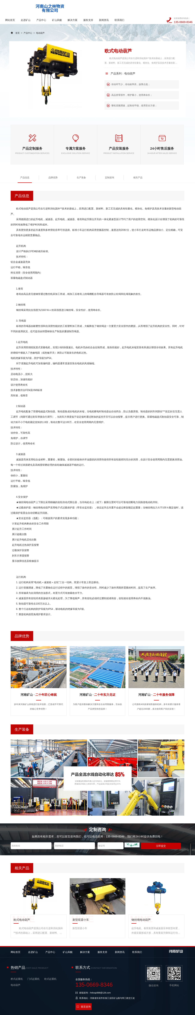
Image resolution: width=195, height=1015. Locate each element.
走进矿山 (59, 6)
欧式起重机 (50, 968)
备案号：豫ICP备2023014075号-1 (63, 1011)
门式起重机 (33, 968)
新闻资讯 (136, 6)
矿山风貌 (90, 6)
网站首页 (43, 6)
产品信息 (22, 167)
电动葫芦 (40, 22)
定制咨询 (90, 167)
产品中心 (74, 6)
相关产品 (112, 167)
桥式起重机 (17, 968)
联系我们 (152, 6)
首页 (17, 22)
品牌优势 (44, 167)
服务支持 (121, 6)
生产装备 (67, 167)
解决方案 (105, 6)
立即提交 (160, 835)
